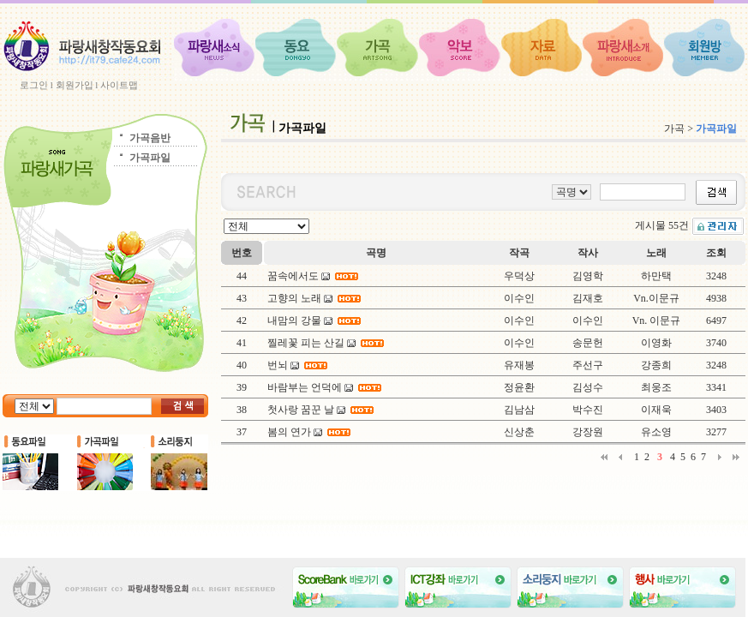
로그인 (34, 85)
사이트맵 (119, 85)
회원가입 (74, 85)
